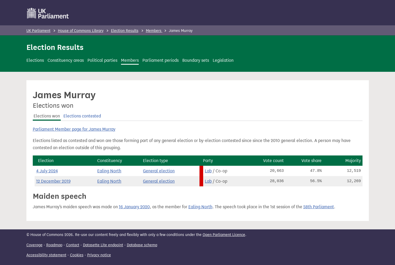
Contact (72, 245)
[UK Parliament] (47, 13)
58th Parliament (318, 206)
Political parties (102, 60)
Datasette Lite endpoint (103, 245)
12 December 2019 (53, 181)
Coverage (34, 245)
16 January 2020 (134, 206)
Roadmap (54, 245)
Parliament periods (160, 60)
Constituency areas (66, 60)
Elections (35, 60)
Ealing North (109, 170)
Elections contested (82, 116)
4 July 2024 (47, 170)
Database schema (142, 245)
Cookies (76, 255)
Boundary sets (195, 60)
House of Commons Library (81, 31)
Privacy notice (99, 255)
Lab (208, 170)
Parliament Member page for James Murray (74, 129)
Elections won (47, 116)
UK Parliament (38, 31)
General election (159, 170)
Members (154, 31)
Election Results (124, 31)
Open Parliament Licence (224, 235)
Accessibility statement (46, 255)
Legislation (223, 60)
